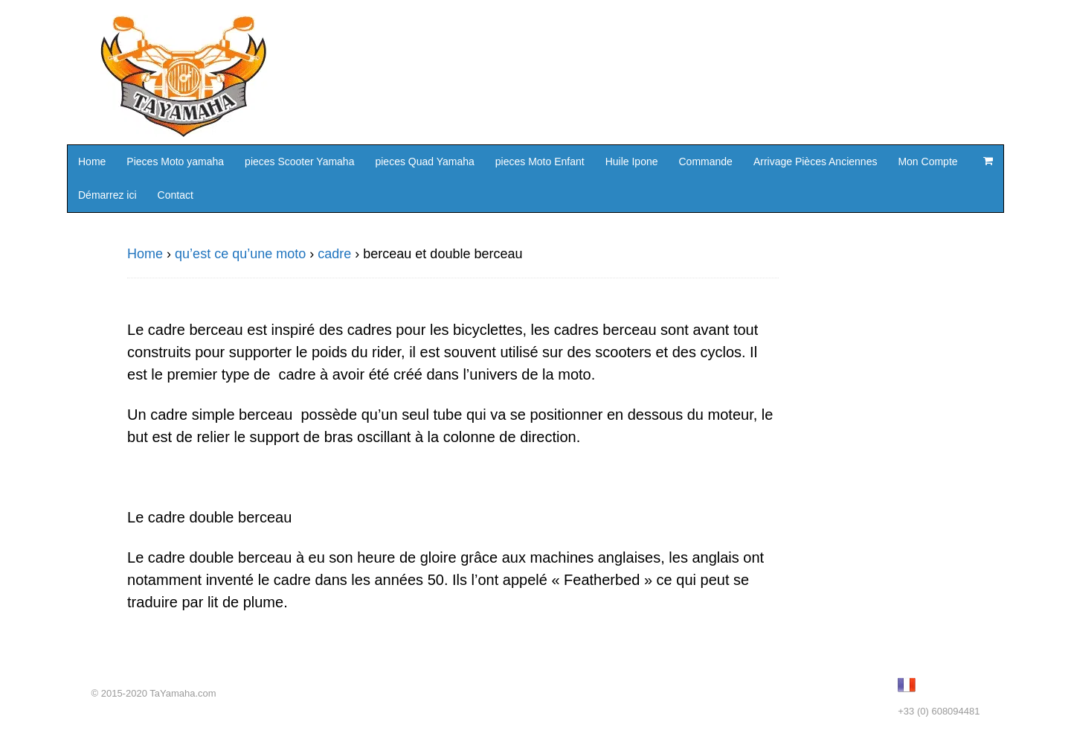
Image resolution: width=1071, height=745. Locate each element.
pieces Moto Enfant (540, 161)
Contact (175, 195)
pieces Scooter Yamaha (299, 161)
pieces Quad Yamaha (424, 161)
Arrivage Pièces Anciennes (815, 161)
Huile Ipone (631, 161)
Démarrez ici (107, 195)
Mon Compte (927, 161)
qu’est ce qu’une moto (240, 253)
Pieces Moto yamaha (175, 161)
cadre (334, 253)
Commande (706, 161)
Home (92, 161)
